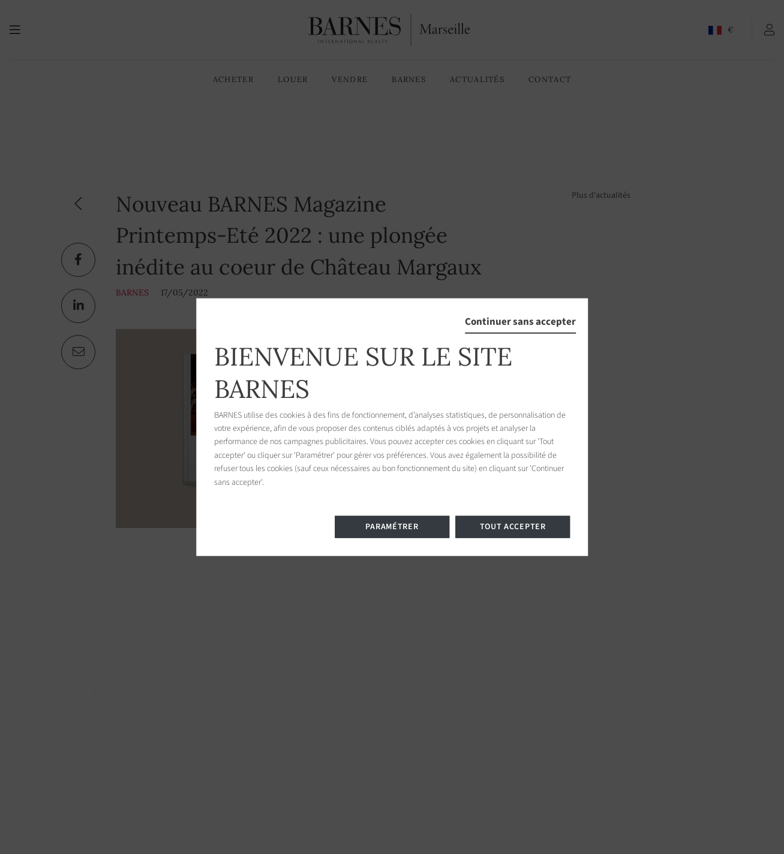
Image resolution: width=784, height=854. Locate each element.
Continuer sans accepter (520, 321)
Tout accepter (513, 527)
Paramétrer (391, 527)
